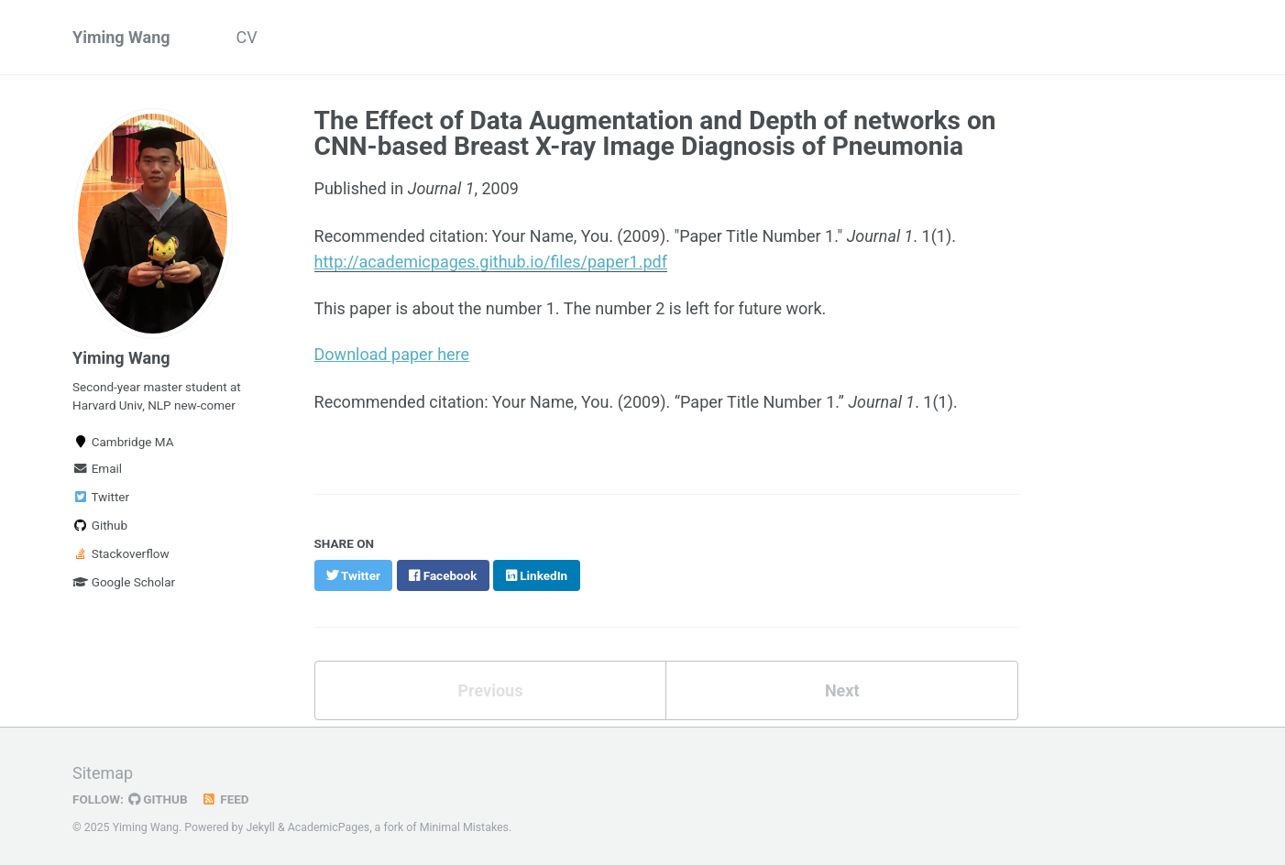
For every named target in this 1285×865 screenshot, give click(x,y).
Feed (225, 794)
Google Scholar (123, 582)
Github (99, 525)
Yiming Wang (121, 37)
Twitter (100, 496)
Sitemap (102, 768)
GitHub (158, 794)
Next (842, 686)
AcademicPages (328, 822)
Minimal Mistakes (464, 822)
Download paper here (392, 351)
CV (247, 37)
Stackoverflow (121, 553)
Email (97, 468)
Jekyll (260, 822)
